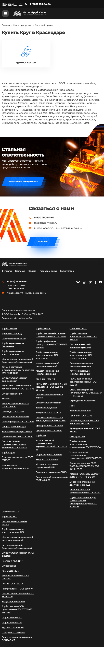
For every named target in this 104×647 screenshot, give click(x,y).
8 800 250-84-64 (44, 217)
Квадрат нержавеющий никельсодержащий (48, 372)
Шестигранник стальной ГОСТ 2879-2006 (18, 595)
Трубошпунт (8, 452)
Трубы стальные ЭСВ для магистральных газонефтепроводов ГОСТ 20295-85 (83, 502)
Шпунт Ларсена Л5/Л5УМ (49, 454)
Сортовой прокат (44, 25)
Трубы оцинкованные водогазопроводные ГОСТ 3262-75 (83, 381)
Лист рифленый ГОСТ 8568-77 (17, 588)
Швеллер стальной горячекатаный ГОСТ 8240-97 (85, 491)
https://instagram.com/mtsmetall (84, 282)
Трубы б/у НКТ (9, 516)
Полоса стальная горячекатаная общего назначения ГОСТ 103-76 (14, 444)
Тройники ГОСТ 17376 (81, 415)
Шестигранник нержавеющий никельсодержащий (17, 538)
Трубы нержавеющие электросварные (13, 353)
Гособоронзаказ (48, 271)
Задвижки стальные (80, 411)
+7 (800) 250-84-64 (39, 4)
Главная (6, 25)
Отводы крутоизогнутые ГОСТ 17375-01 (17, 459)
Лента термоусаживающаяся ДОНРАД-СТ (17, 639)
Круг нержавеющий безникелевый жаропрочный (17, 546)
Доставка (20, 271)
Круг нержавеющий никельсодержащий (80, 372)
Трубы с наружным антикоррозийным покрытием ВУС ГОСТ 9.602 (18, 370)
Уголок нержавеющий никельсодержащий (47, 364)
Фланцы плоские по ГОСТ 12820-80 (15, 577)
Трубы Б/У (41, 435)
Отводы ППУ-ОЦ (78, 328)
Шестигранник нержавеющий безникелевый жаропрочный (17, 360)
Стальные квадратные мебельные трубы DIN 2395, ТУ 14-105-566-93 (86, 392)
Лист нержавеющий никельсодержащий (80, 346)
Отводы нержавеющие (13, 338)
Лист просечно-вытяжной (15, 416)
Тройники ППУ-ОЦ (12, 333)
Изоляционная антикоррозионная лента (15, 466)
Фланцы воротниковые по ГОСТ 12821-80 (15, 405)
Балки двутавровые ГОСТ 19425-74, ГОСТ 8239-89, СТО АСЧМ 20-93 (84, 466)
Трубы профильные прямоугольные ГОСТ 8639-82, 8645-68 (52, 344)
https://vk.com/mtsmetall (78, 282)
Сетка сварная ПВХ (12, 393)
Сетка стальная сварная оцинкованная (14, 379)
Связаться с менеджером (23, 181)
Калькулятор (67, 271)
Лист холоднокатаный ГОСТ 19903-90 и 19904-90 (84, 422)
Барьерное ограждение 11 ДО (51, 472)
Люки (72, 405)
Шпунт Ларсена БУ (12, 617)
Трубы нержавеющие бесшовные (13, 345)
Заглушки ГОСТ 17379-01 (48, 412)
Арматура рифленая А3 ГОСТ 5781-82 (85, 430)
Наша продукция (22, 25)
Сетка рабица (9, 566)
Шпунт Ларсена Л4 (12, 622)
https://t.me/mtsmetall (90, 282)
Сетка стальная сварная (48, 402)
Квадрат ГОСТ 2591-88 (47, 459)
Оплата (32, 271)
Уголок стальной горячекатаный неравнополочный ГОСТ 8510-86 (51, 445)
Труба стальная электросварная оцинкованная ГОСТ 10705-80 (85, 444)
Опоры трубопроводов (14, 426)
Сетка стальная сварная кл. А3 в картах (18, 554)
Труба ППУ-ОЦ (43, 328)
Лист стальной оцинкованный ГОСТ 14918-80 (52, 478)
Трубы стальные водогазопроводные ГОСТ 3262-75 (83, 336)
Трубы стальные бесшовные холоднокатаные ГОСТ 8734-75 (18, 387)
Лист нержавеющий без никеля (14, 523)
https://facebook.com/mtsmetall (95, 282)
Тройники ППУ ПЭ (45, 379)
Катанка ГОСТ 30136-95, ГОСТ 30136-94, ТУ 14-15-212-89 (85, 475)
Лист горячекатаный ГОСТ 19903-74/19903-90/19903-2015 (51, 419)
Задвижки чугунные (46, 407)
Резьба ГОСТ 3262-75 (12, 583)
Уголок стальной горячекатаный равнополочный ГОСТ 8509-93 (85, 455)
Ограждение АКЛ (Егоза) (83, 401)
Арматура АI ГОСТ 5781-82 (49, 425)
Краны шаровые (10, 571)
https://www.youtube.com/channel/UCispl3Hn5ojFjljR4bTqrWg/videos (100, 282)
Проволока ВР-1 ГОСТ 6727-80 (17, 436)
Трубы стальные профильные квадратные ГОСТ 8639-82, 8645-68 (51, 387)
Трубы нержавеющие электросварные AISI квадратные (47, 355)
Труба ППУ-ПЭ (9, 328)
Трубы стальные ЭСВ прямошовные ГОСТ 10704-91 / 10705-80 (17, 609)
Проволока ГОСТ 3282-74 (49, 430)
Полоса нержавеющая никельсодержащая (81, 364)
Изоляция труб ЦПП (12, 561)
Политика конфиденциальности (18, 310)
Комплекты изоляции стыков (17, 431)
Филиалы (42, 241)
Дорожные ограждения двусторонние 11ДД (82, 483)
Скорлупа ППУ (77, 436)
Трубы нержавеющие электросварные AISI (13, 531)
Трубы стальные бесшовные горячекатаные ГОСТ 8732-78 (51, 335)
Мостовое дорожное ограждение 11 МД (47, 466)
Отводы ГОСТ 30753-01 (13, 632)
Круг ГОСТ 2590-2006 (13, 627)
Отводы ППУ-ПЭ (10, 511)
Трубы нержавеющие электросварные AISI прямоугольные (81, 355)
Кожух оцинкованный (13, 601)
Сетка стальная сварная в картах (49, 396)
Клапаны (6, 399)
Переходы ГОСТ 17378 (13, 411)
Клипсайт (26, 318)
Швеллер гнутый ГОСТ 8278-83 (18, 421)
